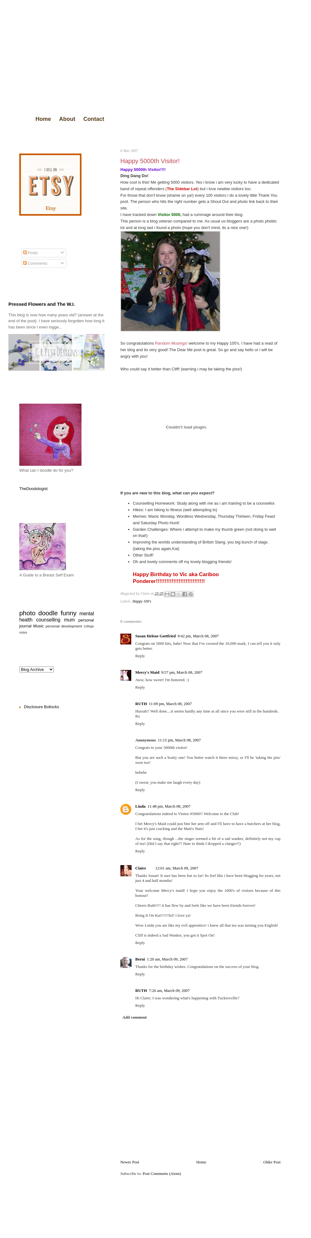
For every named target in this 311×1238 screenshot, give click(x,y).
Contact (93, 119)
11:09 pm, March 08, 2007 (170, 703)
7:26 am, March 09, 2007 (169, 990)
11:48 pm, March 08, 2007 (168, 806)
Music (38, 626)
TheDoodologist (33, 488)
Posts (30, 252)
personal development (64, 626)
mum (69, 619)
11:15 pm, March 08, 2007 (179, 740)
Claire (140, 868)
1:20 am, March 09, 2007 (167, 959)
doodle (48, 613)
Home (43, 119)
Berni (140, 959)
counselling (48, 619)
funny (69, 613)
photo (27, 613)
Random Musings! (171, 343)
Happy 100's (141, 601)
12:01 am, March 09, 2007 (176, 868)
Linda (140, 806)
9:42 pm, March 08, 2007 (198, 636)
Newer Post (129, 1162)
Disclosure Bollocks (41, 706)
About (67, 119)
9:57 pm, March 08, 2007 (181, 672)
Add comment (135, 1017)
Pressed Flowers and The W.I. (41, 304)
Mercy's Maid (147, 672)
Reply (140, 655)
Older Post (272, 1162)
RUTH (141, 703)
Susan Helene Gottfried (155, 636)
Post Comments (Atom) (162, 1173)
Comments (35, 263)
